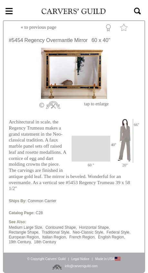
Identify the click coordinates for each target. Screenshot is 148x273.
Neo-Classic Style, (88, 232)
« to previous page (38, 27)
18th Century (45, 242)
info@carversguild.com (81, 266)
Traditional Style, (56, 232)
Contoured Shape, (61, 227)
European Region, (24, 237)
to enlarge (96, 103)
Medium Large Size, (26, 227)
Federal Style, (119, 232)
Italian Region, (54, 237)
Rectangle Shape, (24, 232)
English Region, (111, 237)
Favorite (125, 29)
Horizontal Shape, (94, 227)
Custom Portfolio (109, 29)
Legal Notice (80, 259)
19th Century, (20, 242)
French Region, (82, 237)
